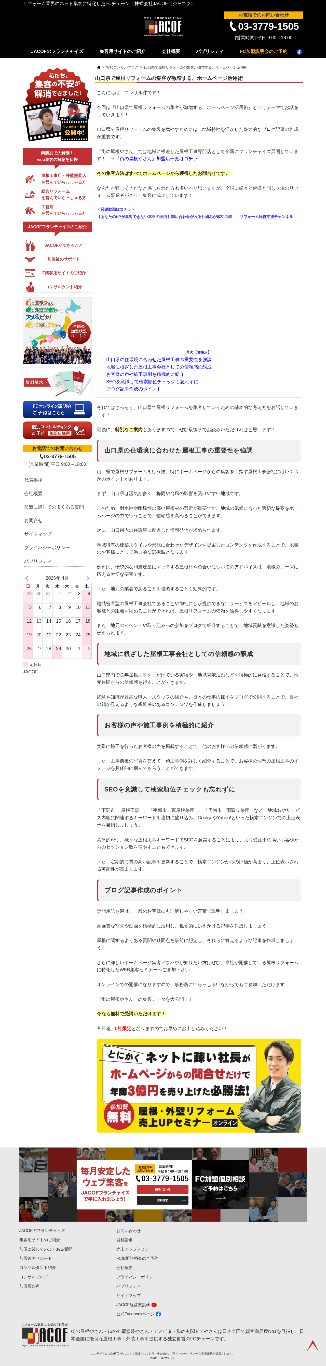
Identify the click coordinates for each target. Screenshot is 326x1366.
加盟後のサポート (35, 1258)
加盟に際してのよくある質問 (54, 507)
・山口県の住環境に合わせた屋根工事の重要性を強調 (157, 359)
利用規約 (207, 1353)
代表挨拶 (33, 480)
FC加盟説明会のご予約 (263, 51)
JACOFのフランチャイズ (57, 51)
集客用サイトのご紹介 (122, 51)
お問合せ (33, 520)
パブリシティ (210, 51)
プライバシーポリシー (47, 547)
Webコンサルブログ (122, 67)
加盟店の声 (29, 1286)
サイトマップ (38, 534)
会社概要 (171, 51)
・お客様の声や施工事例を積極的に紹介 (143, 374)
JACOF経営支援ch (133, 1305)
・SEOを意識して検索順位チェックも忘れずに (150, 381)
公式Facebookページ (135, 1314)
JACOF (30, 671)
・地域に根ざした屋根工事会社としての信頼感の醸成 (157, 367)
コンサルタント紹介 (37, 1267)
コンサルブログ (33, 1277)
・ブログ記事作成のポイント (131, 388)
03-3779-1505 (268, 26)
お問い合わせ (128, 1230)
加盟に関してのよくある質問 (45, 1249)
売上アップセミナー (134, 1249)
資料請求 (124, 1240)
